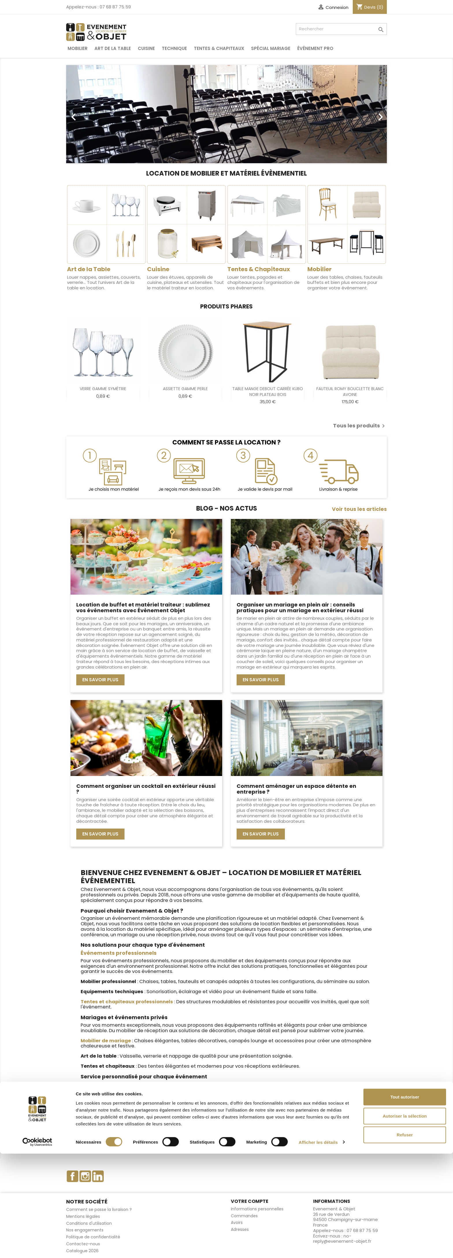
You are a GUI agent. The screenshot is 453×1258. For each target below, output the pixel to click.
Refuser (405, 1239)
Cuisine (146, 48)
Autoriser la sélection (405, 1220)
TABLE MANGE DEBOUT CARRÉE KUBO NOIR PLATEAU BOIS (267, 391)
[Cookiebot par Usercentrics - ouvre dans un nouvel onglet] (37, 1246)
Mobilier (78, 48)
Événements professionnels (119, 952)
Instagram (85, 1176)
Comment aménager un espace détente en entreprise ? (296, 788)
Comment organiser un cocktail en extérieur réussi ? (146, 788)
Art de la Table (88, 269)
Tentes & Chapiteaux (219, 48)
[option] (226, 114)
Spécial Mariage (270, 48)
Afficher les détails (318, 1246)
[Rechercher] (341, 29)
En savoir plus (100, 679)
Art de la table (112, 48)
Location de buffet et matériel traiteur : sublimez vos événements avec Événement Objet (143, 607)
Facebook (72, 1176)
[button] (90, 114)
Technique (174, 48)
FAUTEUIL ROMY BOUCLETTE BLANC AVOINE (350, 391)
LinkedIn (98, 1176)
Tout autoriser (404, 1201)
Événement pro (315, 48)
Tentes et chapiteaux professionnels (127, 1001)
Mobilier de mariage (106, 1040)
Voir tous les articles (359, 509)
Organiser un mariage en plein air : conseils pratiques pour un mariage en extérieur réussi (300, 607)
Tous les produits (360, 426)
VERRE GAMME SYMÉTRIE (103, 389)
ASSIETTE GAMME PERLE (185, 389)
